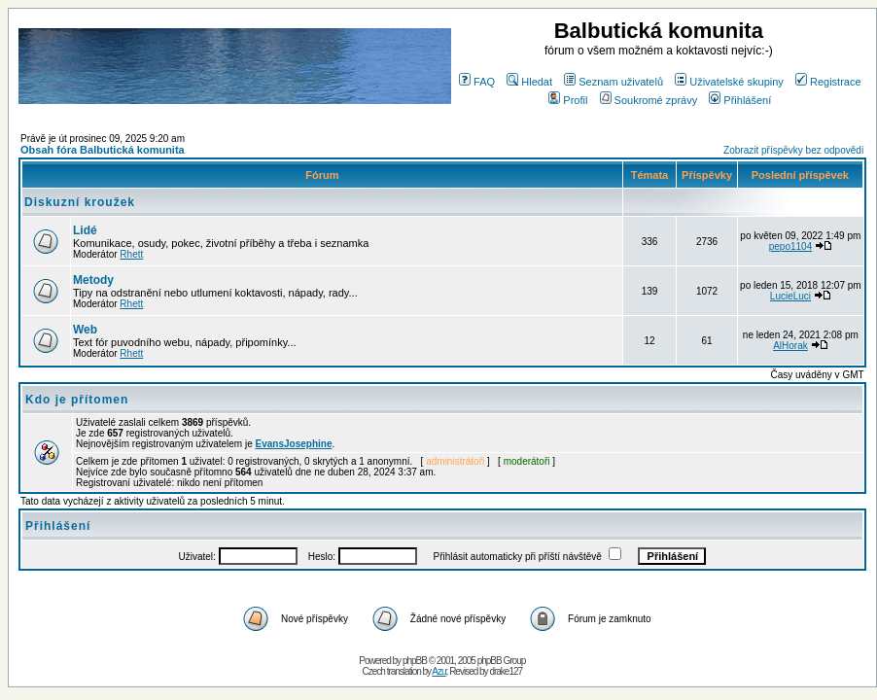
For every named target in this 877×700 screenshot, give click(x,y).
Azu (438, 671)
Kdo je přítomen (76, 399)
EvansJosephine (294, 443)
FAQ (477, 82)
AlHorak (790, 345)
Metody (93, 280)
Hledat (529, 82)
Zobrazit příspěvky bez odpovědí (793, 150)
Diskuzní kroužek (79, 202)
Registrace (828, 82)
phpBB (415, 660)
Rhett (131, 254)
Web (85, 329)
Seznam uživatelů (613, 82)
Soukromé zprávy (649, 100)
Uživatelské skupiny (729, 82)
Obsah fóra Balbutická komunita (102, 150)
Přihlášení (740, 100)
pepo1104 (791, 246)
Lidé (85, 230)
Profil (567, 100)
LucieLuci (790, 296)
